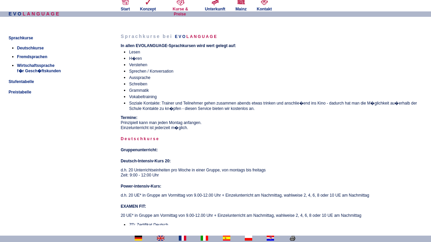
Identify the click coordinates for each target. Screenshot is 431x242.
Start (125, 6)
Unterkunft (215, 6)
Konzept (148, 6)
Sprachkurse (21, 38)
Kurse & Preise (180, 9)
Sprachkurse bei (169, 36)
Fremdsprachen (32, 56)
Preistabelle (20, 92)
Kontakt (264, 6)
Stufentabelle (21, 81)
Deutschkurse (30, 48)
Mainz (240, 6)
